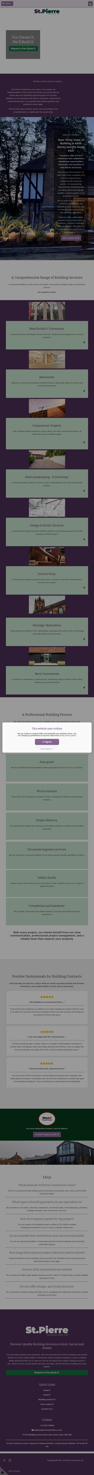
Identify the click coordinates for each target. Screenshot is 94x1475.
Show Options (47, 749)
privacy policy (70, 735)
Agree (47, 741)
